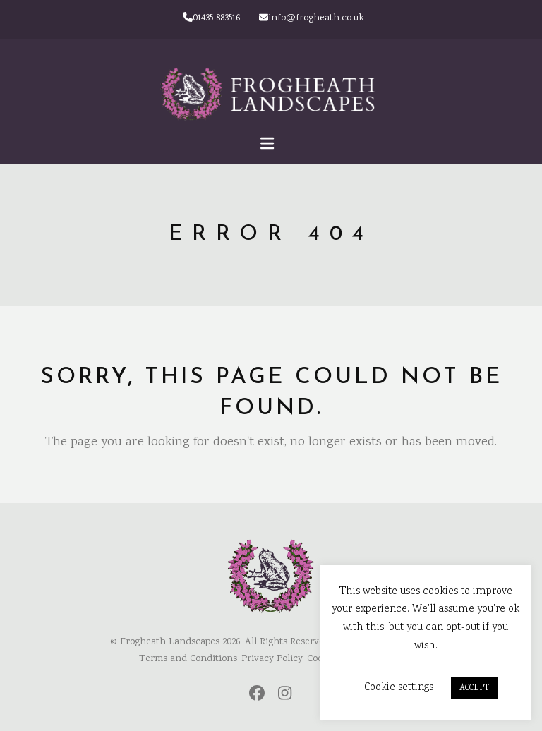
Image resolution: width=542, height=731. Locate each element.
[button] (270, 145)
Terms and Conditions (188, 659)
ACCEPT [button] (474, 688)
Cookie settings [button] (398, 687)
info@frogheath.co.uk (311, 18)
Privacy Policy (272, 659)
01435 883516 (211, 18)
